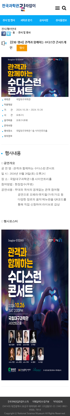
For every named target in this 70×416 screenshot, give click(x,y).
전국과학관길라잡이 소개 (18, 402)
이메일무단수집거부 (40, 402)
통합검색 (64, 8)
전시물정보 (61, 20)
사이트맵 (57, 8)
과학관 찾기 (26, 20)
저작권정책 (58, 402)
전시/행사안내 (8, 28)
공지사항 (43, 20)
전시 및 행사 (9, 20)
